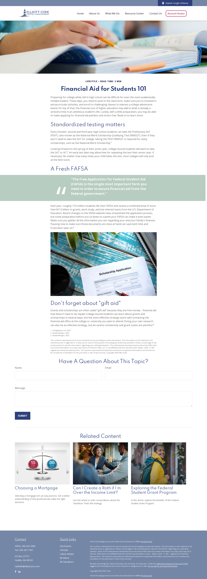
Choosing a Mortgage (36, 488)
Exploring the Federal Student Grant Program (154, 490)
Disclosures (65, 546)
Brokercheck (146, 575)
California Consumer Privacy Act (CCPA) (172, 563)
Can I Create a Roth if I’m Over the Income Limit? (97, 490)
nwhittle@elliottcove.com (27, 566)
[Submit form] (22, 416)
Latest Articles (67, 553)
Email (108, 367)
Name (18, 367)
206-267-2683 (28, 546)
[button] (80, 13)
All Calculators (67, 561)
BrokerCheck (146, 541)
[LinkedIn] (19, 573)
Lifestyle (64, 550)
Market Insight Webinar (175, 3)
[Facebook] (15, 573)
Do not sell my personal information (162, 566)
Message (20, 388)
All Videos (64, 557)
